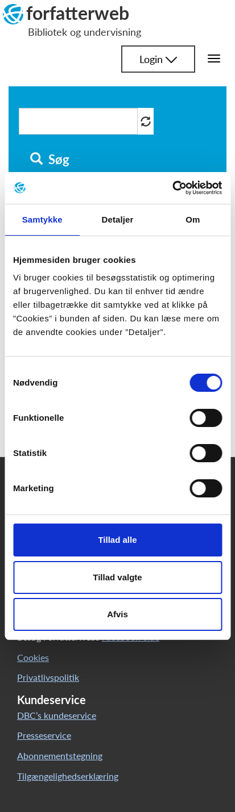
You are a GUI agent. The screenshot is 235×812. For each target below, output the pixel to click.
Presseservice (44, 735)
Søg (49, 159)
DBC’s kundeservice (56, 715)
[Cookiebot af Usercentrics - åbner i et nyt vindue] (172, 188)
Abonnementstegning (59, 755)
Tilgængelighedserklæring (67, 776)
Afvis (117, 614)
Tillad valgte (117, 577)
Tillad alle (117, 540)
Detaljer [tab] (118, 219)
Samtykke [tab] (42, 219)
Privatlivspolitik (48, 677)
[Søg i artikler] (78, 121)
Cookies (33, 657)
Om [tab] (192, 219)
